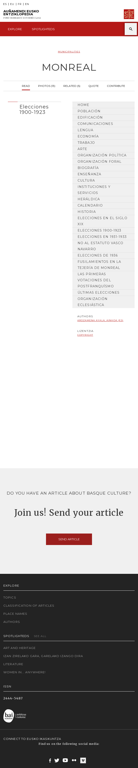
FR (20, 4)
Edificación (90, 117)
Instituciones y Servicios (94, 190)
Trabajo (86, 143)
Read (26, 85)
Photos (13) (46, 85)
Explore (15, 29)
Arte (82, 149)
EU (12, 4)
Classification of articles (28, 605)
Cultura (86, 180)
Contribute (116, 85)
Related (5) (71, 85)
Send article (69, 539)
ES (5, 4)
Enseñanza (89, 174)
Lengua (85, 130)
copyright (85, 334)
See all (40, 636)
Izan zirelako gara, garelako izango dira (43, 656)
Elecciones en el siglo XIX (102, 221)
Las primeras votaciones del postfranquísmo (96, 280)
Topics (9, 597)
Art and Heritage (19, 648)
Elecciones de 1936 (98, 255)
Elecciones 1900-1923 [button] (34, 109)
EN (27, 4)
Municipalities (69, 51)
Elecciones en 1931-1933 (102, 237)
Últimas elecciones (99, 293)
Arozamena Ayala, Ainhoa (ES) (100, 320)
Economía (88, 136)
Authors (11, 622)
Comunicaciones (95, 124)
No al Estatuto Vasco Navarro (100, 246)
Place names (15, 613)
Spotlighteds (43, 29)
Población (89, 111)
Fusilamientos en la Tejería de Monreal (99, 265)
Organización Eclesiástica (93, 302)
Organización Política (102, 155)
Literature (13, 664)
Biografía (88, 168)
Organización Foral (100, 162)
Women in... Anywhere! (24, 672)
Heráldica (89, 199)
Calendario (90, 205)
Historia (87, 212)
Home (83, 105)
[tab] (34, 108)
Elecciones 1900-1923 (99, 230)
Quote (93, 85)
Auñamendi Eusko (22, 14)
